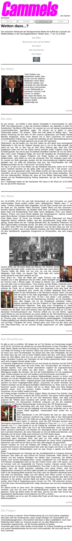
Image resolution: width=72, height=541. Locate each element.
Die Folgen (8, 510)
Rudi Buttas (62, 423)
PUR (15, 426)
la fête (4, 141)
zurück (69, 111)
